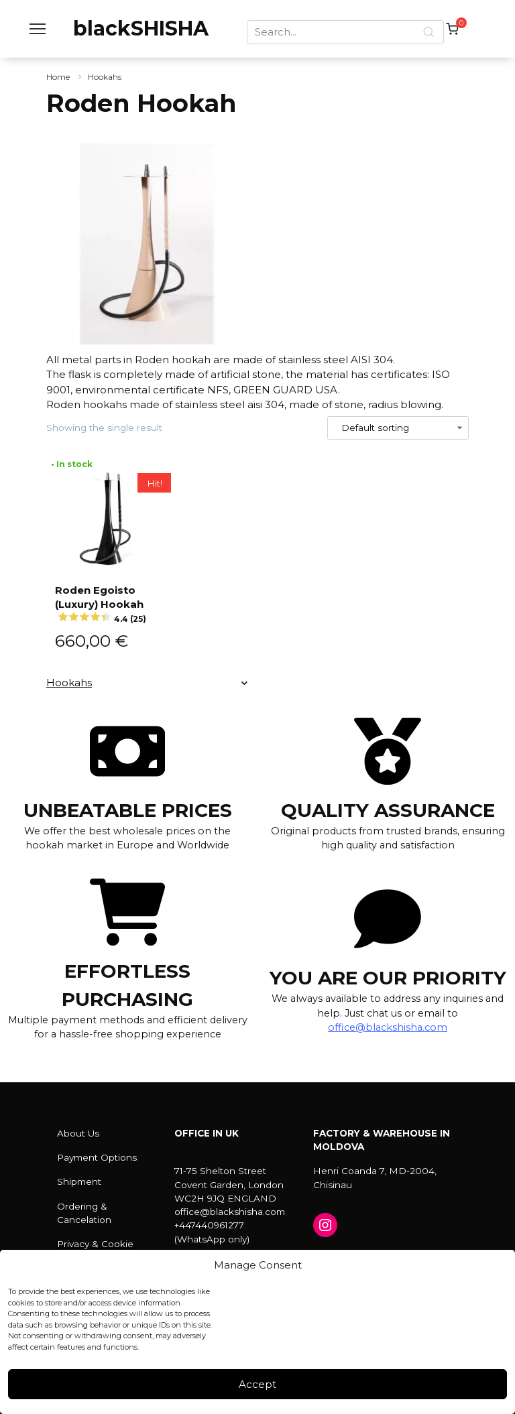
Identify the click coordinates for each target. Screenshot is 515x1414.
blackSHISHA (141, 28)
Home (58, 77)
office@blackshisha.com (387, 1027)
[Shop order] (398, 428)
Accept (257, 1384)
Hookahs (104, 77)
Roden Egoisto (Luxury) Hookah (107, 602)
